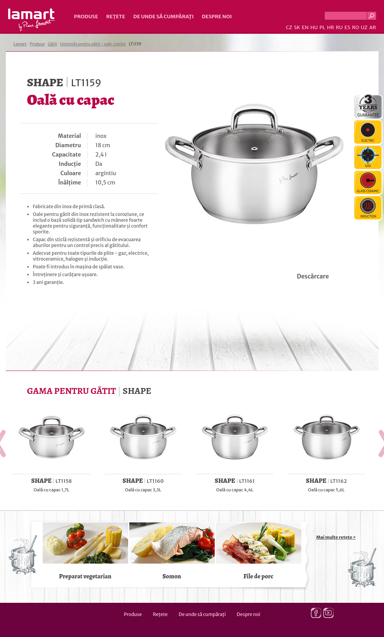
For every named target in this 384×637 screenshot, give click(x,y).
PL (322, 27)
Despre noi (217, 16)
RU (339, 27)
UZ (364, 27)
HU (314, 27)
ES (347, 27)
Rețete (115, 16)
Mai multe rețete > (336, 537)
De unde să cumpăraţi (163, 16)
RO (355, 27)
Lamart (32, 20)
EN (305, 27)
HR (330, 27)
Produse (86, 16)
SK (297, 27)
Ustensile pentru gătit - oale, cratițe (93, 44)
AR (372, 27)
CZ (289, 27)
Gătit (52, 44)
